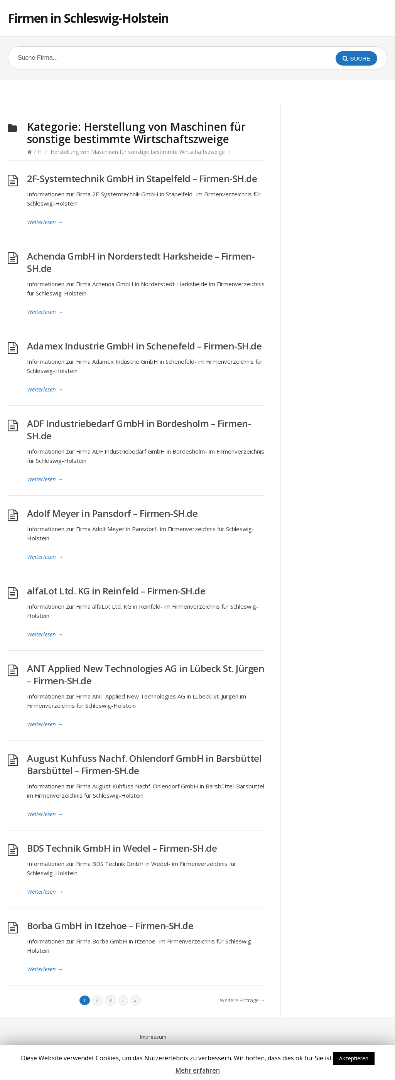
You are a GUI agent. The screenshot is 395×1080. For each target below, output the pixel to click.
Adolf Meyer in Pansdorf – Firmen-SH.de (112, 513)
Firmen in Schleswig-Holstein (88, 18)
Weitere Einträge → (242, 1000)
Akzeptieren (353, 1058)
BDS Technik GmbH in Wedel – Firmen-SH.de (122, 848)
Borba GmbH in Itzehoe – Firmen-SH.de (110, 925)
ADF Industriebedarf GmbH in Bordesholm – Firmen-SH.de (139, 429)
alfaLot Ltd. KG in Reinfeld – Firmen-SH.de (116, 590)
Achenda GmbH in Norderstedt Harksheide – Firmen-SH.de (141, 262)
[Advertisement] (197, 91)
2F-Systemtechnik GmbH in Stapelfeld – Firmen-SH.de (142, 178)
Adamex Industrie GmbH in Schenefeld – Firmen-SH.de (144, 345)
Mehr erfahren (198, 1070)
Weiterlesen (45, 222)
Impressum (153, 1036)
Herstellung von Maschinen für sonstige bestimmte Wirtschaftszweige (138, 151)
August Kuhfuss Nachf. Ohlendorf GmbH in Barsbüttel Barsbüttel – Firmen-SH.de (144, 764)
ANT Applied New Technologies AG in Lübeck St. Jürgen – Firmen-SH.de (145, 674)
